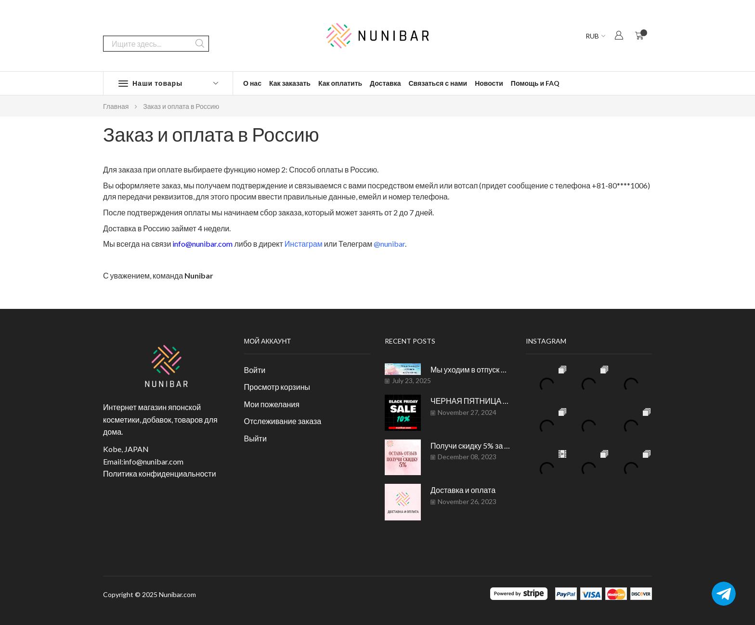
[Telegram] (724, 594)
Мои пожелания (271, 404)
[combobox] (156, 35)
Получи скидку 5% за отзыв (470, 445)
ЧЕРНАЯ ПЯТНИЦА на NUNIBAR (470, 400)
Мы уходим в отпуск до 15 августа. (470, 369)
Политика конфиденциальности (159, 473)
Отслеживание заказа (283, 421)
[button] (618, 35)
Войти (255, 369)
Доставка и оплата (462, 489)
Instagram (546, 341)
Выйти (255, 438)
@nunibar (389, 243)
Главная (116, 106)
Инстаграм (304, 243)
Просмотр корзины (277, 386)
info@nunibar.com (203, 243)
